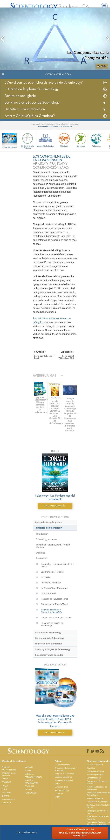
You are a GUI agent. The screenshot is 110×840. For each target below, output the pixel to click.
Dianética (40, 552)
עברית (5, 785)
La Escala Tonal (49, 593)
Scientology (41, 558)
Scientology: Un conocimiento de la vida (57, 565)
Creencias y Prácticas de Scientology (65, 769)
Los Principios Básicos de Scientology (32, 102)
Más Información (61, 790)
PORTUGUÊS (31, 793)
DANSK (5, 779)
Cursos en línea (61, 787)
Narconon (80, 139)
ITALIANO (29, 789)
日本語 (4, 789)
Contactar (59, 793)
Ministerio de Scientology (48, 643)
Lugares (58, 797)
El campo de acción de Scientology (52, 624)
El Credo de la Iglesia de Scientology (31, 89)
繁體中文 (5, 796)
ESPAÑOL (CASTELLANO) (31, 781)
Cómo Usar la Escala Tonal (54, 604)
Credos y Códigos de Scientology (52, 649)
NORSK (28, 771)
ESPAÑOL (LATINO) (33, 777)
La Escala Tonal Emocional (54, 588)
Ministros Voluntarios (63, 777)
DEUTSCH (6, 803)
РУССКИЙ (6, 793)
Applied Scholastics (45, 139)
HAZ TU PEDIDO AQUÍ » (55, 505)
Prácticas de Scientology (48, 632)
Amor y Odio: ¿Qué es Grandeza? (30, 115)
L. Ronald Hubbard (62, 765)
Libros (57, 784)
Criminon (64, 139)
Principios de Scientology (48, 527)
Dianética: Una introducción (25, 109)
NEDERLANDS (8, 799)
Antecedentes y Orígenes (48, 522)
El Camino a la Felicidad (27, 140)
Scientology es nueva (46, 539)
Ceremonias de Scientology (49, 638)
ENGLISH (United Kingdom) (9, 774)
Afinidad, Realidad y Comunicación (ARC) (51, 611)
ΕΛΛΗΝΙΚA (29, 786)
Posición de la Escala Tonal (54, 599)
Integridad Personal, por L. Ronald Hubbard (53, 546)
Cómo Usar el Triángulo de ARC (56, 617)
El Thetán (45, 577)
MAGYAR (29, 767)
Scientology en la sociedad (49, 655)
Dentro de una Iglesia (20, 95)
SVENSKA (29, 774)
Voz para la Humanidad (64, 774)
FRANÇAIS (6, 782)
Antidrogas (96, 139)
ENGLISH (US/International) (9, 768)
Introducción (42, 534)
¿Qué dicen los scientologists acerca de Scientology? (44, 82)
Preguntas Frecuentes (64, 780)
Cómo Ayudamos (9, 147)
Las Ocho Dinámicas (51, 582)
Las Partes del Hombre (52, 572)
